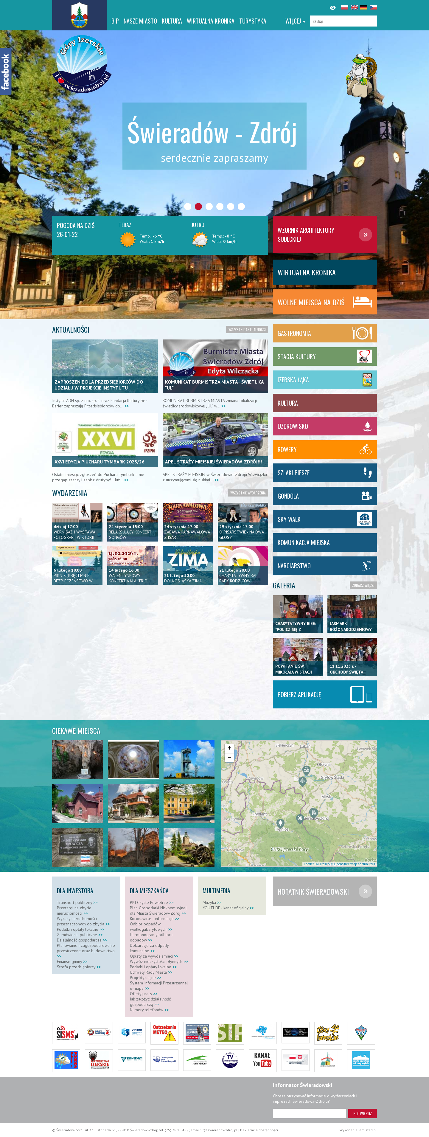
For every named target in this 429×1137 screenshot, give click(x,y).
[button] (280, 825)
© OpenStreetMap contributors (353, 864)
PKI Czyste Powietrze (151, 902)
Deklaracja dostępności (259, 1130)
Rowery (287, 449)
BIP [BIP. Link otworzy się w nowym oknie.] (115, 20)
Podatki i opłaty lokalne (80, 929)
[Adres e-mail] (309, 1113)
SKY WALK (289, 519)
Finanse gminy (72, 961)
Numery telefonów (149, 1009)
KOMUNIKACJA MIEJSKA (304, 542)
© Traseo (323, 864)
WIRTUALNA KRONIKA (307, 272)
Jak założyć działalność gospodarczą (150, 1001)
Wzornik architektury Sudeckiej (306, 234)
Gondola (288, 495)
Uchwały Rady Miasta (151, 972)
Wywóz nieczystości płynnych (159, 961)
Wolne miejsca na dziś (311, 302)
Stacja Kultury (297, 356)
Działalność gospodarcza (82, 940)
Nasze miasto (140, 20)
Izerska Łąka (293, 379)
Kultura (172, 20)
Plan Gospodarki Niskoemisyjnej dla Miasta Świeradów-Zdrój (158, 910)
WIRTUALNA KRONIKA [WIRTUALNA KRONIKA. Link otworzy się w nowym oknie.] (210, 20)
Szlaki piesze (294, 472)
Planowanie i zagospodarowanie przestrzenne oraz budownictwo (86, 951)
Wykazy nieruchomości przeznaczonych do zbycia (83, 921)
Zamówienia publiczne (79, 934)
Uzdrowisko (293, 426)
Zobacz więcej (363, 585)
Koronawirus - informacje (154, 918)
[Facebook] (6, 71)
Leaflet (309, 864)
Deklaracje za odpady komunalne (149, 948)
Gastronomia (294, 333)
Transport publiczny (77, 902)
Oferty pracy (143, 993)
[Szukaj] (343, 21)
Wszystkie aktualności (247, 329)
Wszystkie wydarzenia (248, 492)
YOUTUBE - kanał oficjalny (228, 907)
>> (126, 406)
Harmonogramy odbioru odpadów (151, 937)
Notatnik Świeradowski (313, 891)
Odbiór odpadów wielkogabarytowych (151, 926)
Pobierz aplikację (299, 694)
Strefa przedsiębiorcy (79, 967)
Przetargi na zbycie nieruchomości (74, 910)
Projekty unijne (145, 977)
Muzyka (212, 902)
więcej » (295, 20)
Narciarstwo (294, 565)
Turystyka (252, 20)
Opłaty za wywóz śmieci (154, 956)
